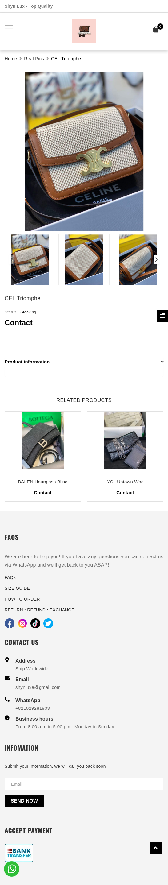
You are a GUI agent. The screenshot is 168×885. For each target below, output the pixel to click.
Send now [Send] (24, 801)
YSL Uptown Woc (125, 481)
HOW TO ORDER (22, 599)
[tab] (84, 362)
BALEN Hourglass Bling (43, 481)
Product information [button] (84, 361)
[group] (84, 151)
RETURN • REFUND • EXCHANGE (39, 609)
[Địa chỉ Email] (84, 784)
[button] (156, 260)
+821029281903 (32, 708)
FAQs (10, 577)
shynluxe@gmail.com (38, 687)
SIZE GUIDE (17, 588)
